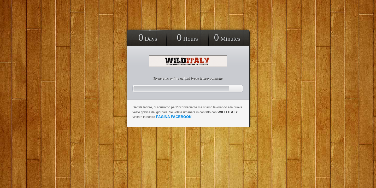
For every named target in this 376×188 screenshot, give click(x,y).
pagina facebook (174, 117)
